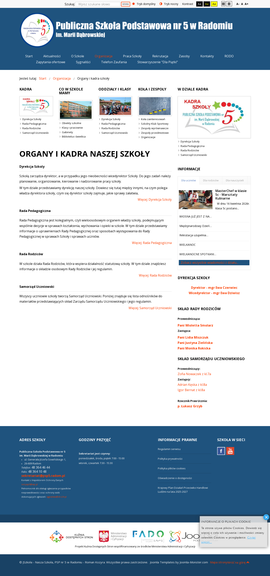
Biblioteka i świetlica (74, 136)
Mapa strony (218, 562)
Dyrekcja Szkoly (32, 166)
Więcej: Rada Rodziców (155, 275)
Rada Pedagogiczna (34, 123)
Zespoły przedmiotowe (155, 133)
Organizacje (148, 137)
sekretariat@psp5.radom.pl (43, 475)
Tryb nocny (168, 4)
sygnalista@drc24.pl (57, 496)
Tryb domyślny (143, 4)
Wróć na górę (238, 562)
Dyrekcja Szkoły (31, 119)
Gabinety (67, 132)
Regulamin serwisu (169, 449)
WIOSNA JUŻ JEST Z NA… (195, 216)
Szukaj (69, 4)
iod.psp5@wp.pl (29, 484)
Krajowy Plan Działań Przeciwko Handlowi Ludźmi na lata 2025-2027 (183, 489)
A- (238, 4)
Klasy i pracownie (72, 127)
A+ (246, 4)
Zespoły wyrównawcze (155, 128)
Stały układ (223, 3)
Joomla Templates (162, 562)
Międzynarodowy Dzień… (195, 226)
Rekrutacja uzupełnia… (193, 235)
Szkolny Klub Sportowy (155, 123)
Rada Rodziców (31, 128)
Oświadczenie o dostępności (175, 478)
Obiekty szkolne (71, 123)
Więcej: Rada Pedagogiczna (152, 243)
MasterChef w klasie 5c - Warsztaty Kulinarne (231, 194)
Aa (199, 4)
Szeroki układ (229, 3)
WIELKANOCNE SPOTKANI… (197, 254)
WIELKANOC (187, 245)
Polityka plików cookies (172, 468)
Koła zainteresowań (153, 119)
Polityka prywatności (170, 458)
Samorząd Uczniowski (35, 133)
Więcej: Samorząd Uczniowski (150, 308)
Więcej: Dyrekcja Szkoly (155, 199)
